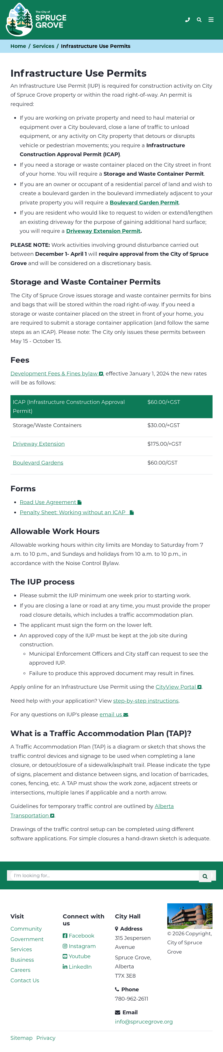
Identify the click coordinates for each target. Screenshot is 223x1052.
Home (18, 46)
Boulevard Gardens (38, 462)
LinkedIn (77, 966)
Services (43, 46)
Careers (20, 969)
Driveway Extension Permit (103, 230)
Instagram (79, 946)
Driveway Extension (39, 443)
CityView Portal (179, 686)
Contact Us (24, 980)
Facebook (78, 935)
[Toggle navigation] (199, 20)
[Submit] (205, 876)
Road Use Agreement (51, 502)
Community (26, 928)
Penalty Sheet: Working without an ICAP (77, 512)
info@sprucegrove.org (144, 1021)
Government (27, 939)
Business (22, 959)
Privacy (45, 1037)
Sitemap (21, 1037)
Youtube (77, 956)
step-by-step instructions (146, 700)
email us (114, 714)
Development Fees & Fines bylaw (56, 373)
